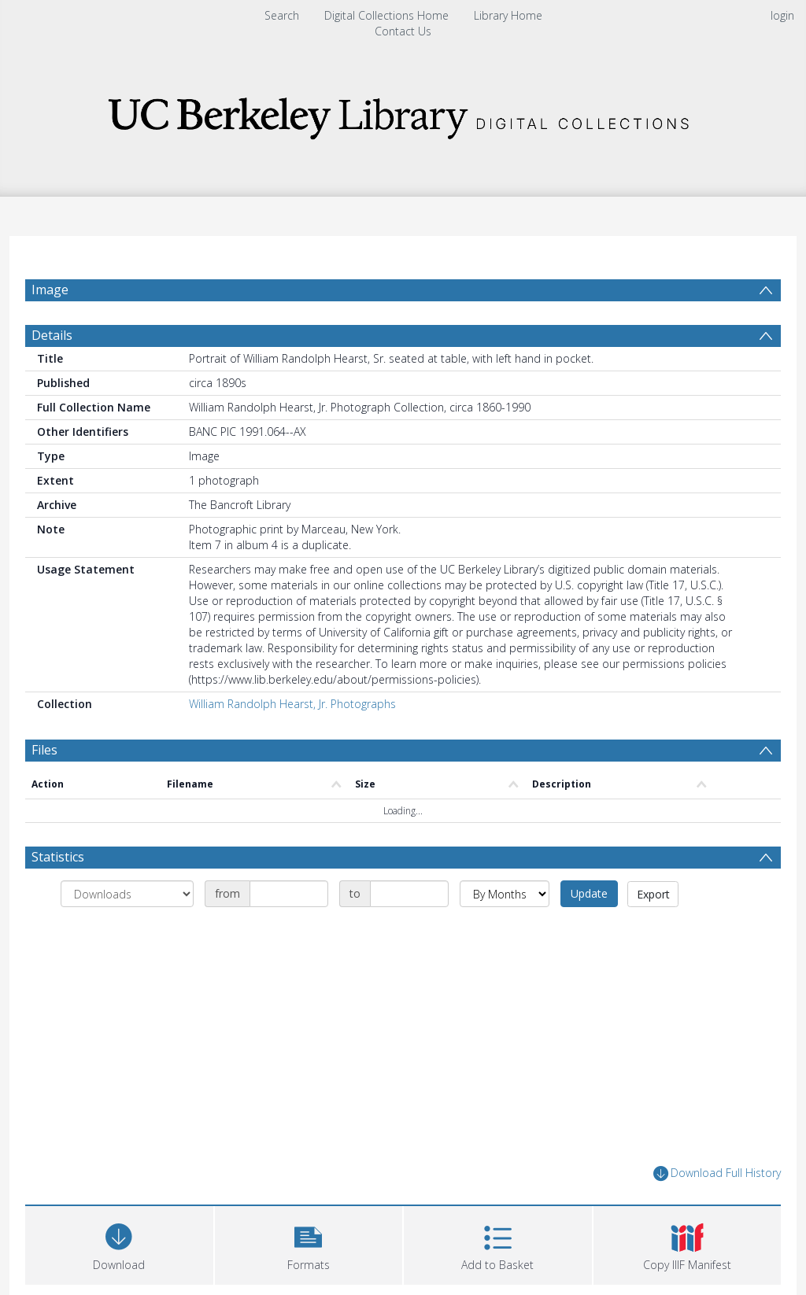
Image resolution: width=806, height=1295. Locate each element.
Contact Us (403, 31)
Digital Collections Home (386, 15)
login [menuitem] (782, 15)
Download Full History (717, 1211)
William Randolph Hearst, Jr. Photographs (292, 741)
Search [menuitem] (281, 15)
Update (589, 931)
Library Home (508, 15)
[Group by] (127, 931)
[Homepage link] (403, 113)
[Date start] (289, 931)
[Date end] (409, 931)
